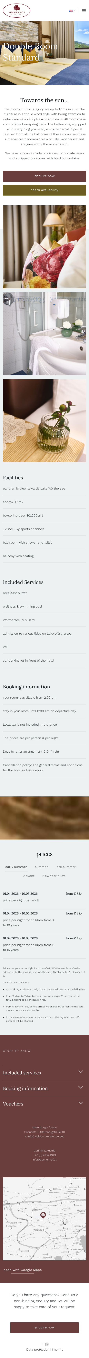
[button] (83, 10)
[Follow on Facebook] (42, 1344)
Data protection (37, 1349)
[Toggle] (80, 1072)
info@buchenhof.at (44, 1159)
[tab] (16, 866)
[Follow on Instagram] (46, 1344)
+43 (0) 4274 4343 (44, 1155)
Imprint (57, 1349)
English (72, 10)
